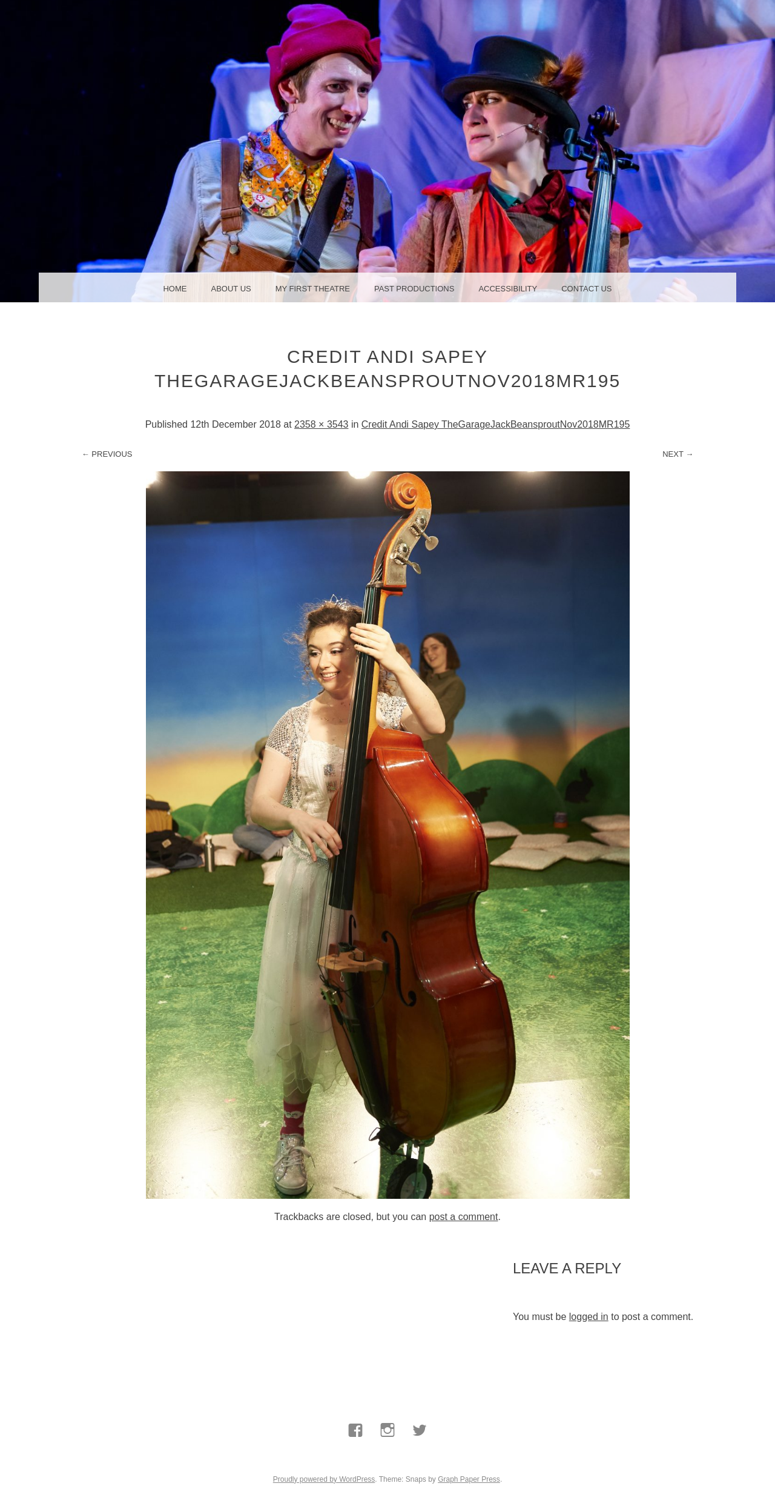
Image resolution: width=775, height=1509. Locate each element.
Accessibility (507, 288)
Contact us (586, 288)
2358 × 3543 (321, 424)
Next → (677, 454)
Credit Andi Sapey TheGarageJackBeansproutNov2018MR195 (495, 424)
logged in (588, 1317)
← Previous (107, 454)
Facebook (355, 1458)
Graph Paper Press (469, 1479)
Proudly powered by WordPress (324, 1479)
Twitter (420, 1458)
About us (231, 288)
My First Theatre (312, 288)
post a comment (463, 1217)
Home (174, 288)
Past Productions (414, 288)
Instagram (388, 1458)
